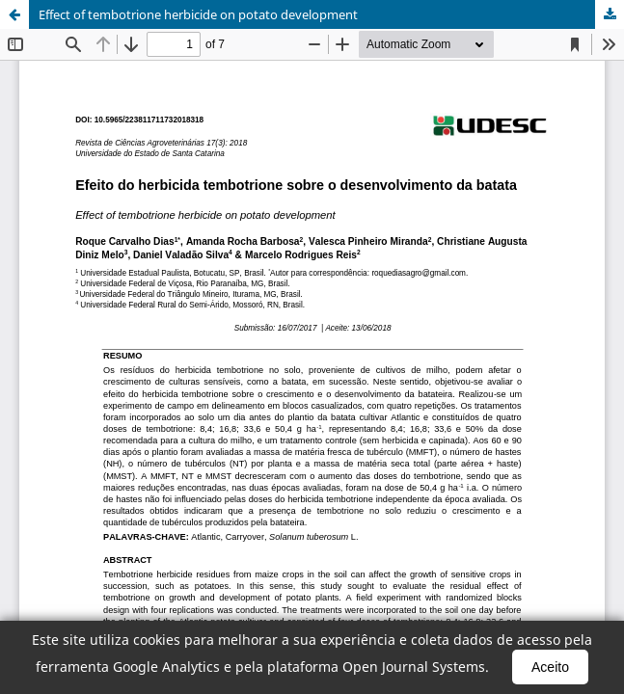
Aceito (550, 667)
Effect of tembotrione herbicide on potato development (198, 14)
